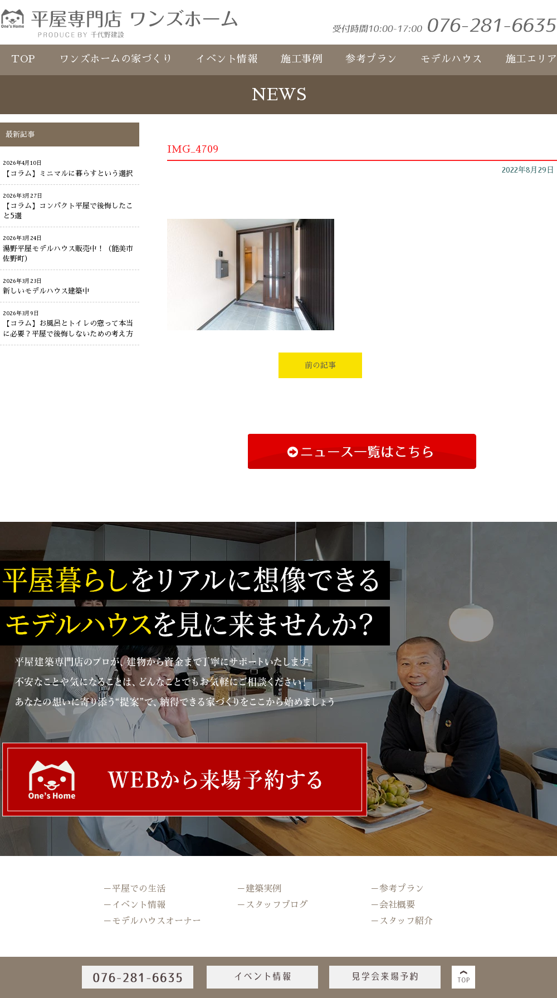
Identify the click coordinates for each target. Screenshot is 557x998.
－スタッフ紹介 (401, 921)
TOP (23, 59)
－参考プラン (397, 888)
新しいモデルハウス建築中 (46, 291)
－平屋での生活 (134, 888)
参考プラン (371, 59)
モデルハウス (451, 59)
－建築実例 (259, 888)
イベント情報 (226, 59)
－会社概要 (392, 905)
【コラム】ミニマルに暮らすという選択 (68, 173)
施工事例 (301, 59)
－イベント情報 (134, 905)
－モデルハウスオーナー (152, 921)
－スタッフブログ (272, 905)
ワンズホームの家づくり (116, 59)
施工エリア (532, 59)
